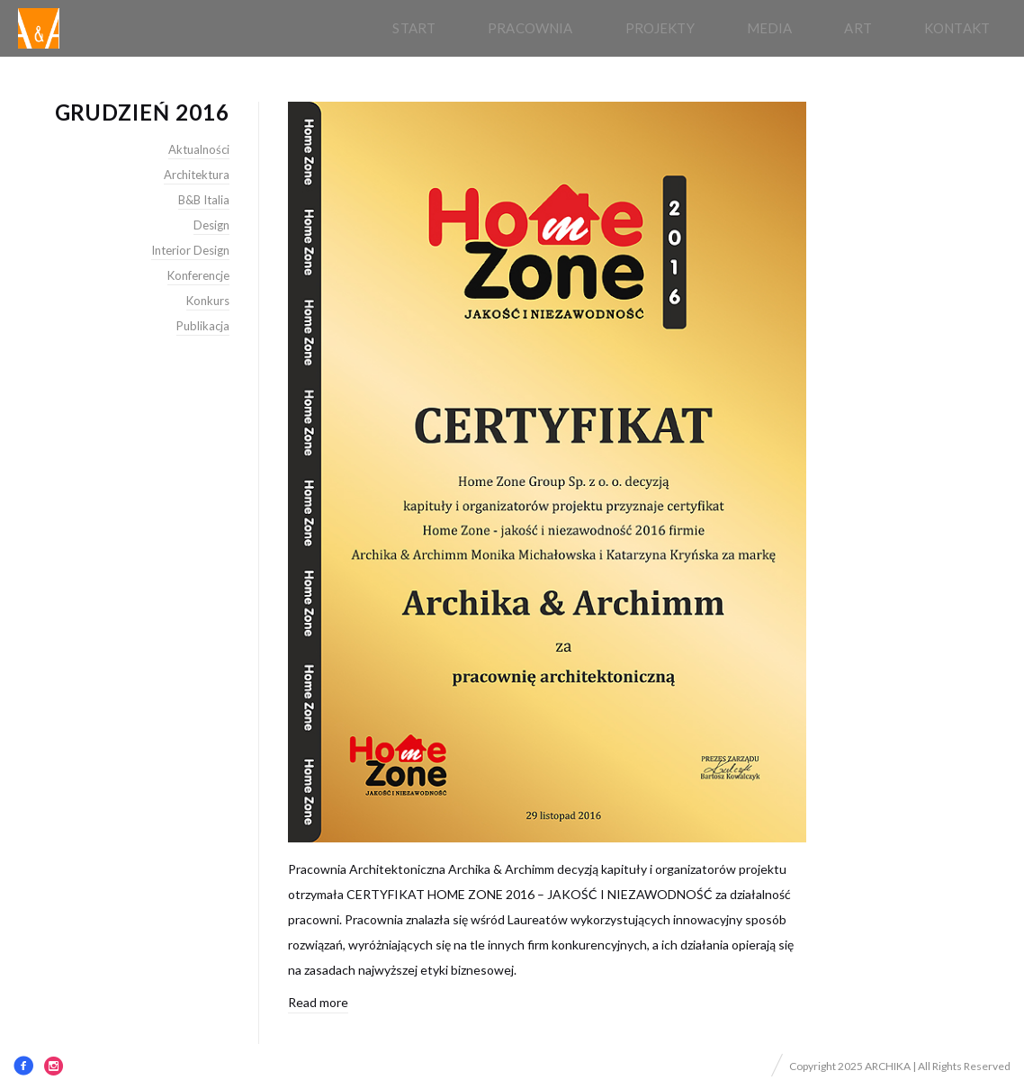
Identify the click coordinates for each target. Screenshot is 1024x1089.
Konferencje (198, 275)
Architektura (196, 174)
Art (857, 28)
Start (414, 28)
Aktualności (198, 149)
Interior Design (190, 250)
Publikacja (202, 326)
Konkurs (207, 300)
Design (211, 225)
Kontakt (957, 28)
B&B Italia (203, 200)
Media (770, 28)
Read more (318, 1002)
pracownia (530, 28)
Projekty (660, 28)
